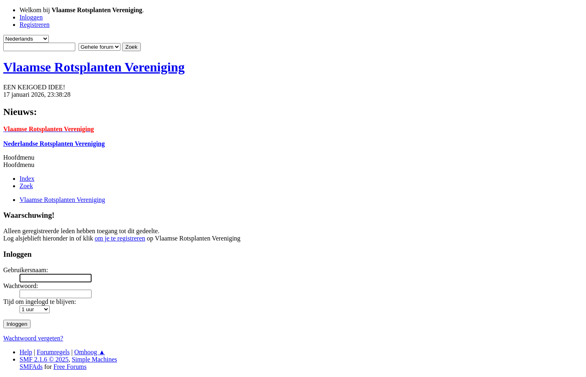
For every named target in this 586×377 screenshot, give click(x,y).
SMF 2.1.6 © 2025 (44, 359)
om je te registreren (120, 238)
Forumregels (53, 352)
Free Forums (69, 366)
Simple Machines (94, 359)
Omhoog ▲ (89, 352)
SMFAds (31, 366)
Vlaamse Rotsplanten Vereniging (94, 67)
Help (26, 352)
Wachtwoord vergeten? (33, 338)
